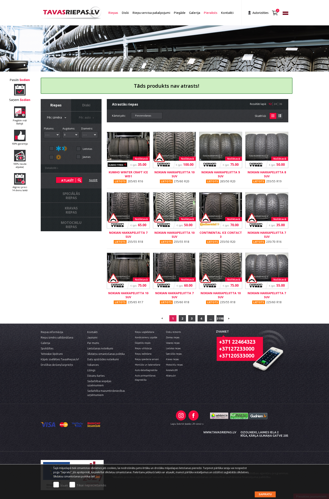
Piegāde (179, 12)
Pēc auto (87, 117)
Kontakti (227, 12)
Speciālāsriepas (71, 195)
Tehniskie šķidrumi (52, 353)
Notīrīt (93, 180)
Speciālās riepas (174, 354)
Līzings (91, 370)
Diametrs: (87, 128)
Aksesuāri (171, 375)
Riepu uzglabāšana (144, 332)
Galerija (194, 12)
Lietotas (87, 149)
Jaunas (86, 157)
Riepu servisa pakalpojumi (151, 12)
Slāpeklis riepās (142, 343)
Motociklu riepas (174, 364)
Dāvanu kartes (95, 375)
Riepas (113, 12)
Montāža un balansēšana (147, 364)
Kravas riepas (172, 359)
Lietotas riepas (173, 348)
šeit (97, 476)
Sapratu (265, 494)
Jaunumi (92, 337)
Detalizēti (52, 168)
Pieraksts (210, 12)
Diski (125, 12)
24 (275, 104)
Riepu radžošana (143, 354)
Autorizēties (260, 12)
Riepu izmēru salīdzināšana (57, 337)
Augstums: (69, 128)
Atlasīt (67, 180)
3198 (220, 318)
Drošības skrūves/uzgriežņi (57, 364)
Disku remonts (173, 332)
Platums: (49, 128)
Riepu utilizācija (143, 348)
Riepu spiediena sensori (147, 359)
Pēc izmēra (57, 117)
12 (270, 104)
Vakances (93, 364)
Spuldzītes (47, 348)
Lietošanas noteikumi (100, 348)
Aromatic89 (172, 370)
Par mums (93, 342)
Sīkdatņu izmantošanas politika (106, 353)
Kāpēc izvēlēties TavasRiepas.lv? (60, 359)
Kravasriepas (71, 210)
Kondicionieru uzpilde (146, 337)
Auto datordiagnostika (146, 370)
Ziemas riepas (172, 337)
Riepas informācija (52, 331)
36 (280, 104)
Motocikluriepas (71, 224)
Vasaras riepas (173, 343)
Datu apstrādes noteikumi (103, 359)
